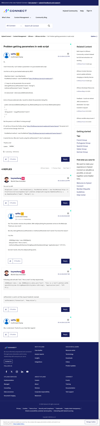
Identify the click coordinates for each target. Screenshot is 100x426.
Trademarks (59, 409)
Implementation (9, 380)
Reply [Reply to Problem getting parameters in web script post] (65, 159)
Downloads (69, 358)
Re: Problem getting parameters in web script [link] (60, 36)
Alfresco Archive (40, 36)
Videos (68, 362)
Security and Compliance (46, 409)
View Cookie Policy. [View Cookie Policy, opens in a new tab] (18, 424)
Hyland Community (70, 11)
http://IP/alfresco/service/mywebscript (40, 79)
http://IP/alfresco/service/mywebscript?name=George (43, 126)
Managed (6, 384)
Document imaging (9, 396)
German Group (82, 152)
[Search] (38, 25)
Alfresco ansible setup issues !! (86, 118)
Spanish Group (82, 146)
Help (82, 11)
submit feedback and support (49, 3)
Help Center (81, 195)
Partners (37, 388)
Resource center (70, 350)
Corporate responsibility (42, 392)
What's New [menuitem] (6, 17)
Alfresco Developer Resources (85, 88)
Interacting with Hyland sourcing (63, 411)
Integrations (38, 362)
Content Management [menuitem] (21, 17)
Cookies (25, 409)
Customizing (8, 152)
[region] (50, 422)
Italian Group (82, 149)
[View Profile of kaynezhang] (16, 178)
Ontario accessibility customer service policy (38, 411)
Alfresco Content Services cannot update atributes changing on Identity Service (85, 74)
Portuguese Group (83, 143)
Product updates (71, 366)
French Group (82, 140)
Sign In (89, 11)
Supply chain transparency (72, 409)
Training (68, 384)
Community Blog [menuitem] (41, 17)
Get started (32, 3)
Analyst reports (39, 354)
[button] (6, 159)
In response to (24, 219)
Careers (37, 380)
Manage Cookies (91, 422)
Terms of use (33, 409)
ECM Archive (16, 152)
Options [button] (93, 36)
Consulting (7, 388)
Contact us (8, 361)
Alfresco (30, 36)
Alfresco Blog (81, 91)
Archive (12, 146)
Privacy (18, 409)
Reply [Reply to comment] (65, 203)
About (36, 384)
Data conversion (9, 392)
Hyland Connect (6, 36)
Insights (37, 358)
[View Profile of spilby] (13, 54)
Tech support (70, 392)
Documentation (70, 388)
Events (68, 380)
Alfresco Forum (82, 64)
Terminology (69, 354)
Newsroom (38, 396)
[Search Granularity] (14, 25)
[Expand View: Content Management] (30, 17)
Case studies (38, 350)
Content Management (19, 36)
